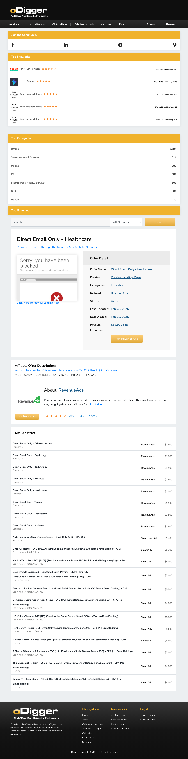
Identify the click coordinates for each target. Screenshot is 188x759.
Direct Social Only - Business (28, 480)
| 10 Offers (92, 416)
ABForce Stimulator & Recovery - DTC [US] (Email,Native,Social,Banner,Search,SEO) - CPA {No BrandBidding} (73, 653)
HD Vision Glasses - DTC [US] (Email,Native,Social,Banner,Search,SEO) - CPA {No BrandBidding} (65, 618)
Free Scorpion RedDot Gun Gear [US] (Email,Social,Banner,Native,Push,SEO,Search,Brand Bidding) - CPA (70, 590)
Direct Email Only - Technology (30, 515)
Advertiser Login (91, 728)
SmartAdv (146, 550)
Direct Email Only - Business (28, 527)
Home (85, 715)
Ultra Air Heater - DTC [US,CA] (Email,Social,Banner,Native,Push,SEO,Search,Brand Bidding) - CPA (67, 550)
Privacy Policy (147, 715)
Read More (96, 404)
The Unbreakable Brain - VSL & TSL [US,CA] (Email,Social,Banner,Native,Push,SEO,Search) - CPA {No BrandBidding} (74, 666)
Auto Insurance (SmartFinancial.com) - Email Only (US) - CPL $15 (49, 539)
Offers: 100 (159, 94)
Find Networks (119, 719)
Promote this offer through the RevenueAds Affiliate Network (57, 247)
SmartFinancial (149, 538)
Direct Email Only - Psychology (30, 457)
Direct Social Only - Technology (30, 468)
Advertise (106, 23)
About (85, 719)
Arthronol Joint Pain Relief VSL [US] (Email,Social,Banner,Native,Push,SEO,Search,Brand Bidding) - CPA (69, 641)
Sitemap (86, 742)
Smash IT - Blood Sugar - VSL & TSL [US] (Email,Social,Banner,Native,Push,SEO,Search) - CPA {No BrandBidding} (74, 682)
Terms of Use (147, 719)
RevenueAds (148, 444)
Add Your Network (84, 23)
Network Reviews (36, 23)
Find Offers (13, 23)
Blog (121, 23)
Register (169, 23)
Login (151, 23)
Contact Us (88, 737)
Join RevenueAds (127, 339)
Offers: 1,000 (158, 82)
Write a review (77, 416)
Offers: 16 (159, 69)
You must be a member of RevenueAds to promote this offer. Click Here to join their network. (67, 370)
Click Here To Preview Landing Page (38, 302)
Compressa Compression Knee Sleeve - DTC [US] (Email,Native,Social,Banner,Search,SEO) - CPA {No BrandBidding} (74, 603)
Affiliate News (59, 23)
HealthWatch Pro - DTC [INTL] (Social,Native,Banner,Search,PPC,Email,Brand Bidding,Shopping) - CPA (69, 562)
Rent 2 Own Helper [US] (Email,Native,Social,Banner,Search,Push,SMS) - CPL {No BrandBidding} (66, 629)
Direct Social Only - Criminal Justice (32, 445)
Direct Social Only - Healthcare (30, 492)
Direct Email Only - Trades (27, 503)
